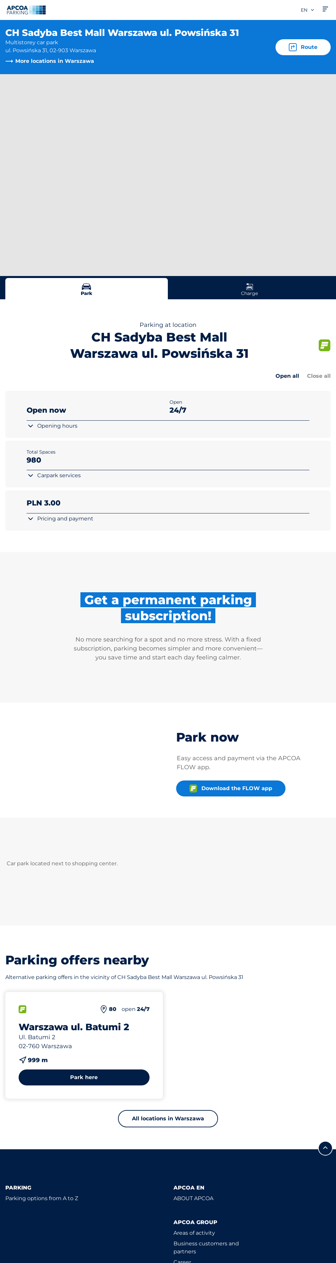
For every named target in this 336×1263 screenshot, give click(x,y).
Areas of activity (194, 1233)
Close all (319, 376)
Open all (287, 376)
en (308, 10)
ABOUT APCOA (193, 1198)
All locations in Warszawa (168, 1118)
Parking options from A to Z (41, 1198)
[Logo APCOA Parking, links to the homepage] (26, 10)
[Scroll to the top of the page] (325, 1148)
